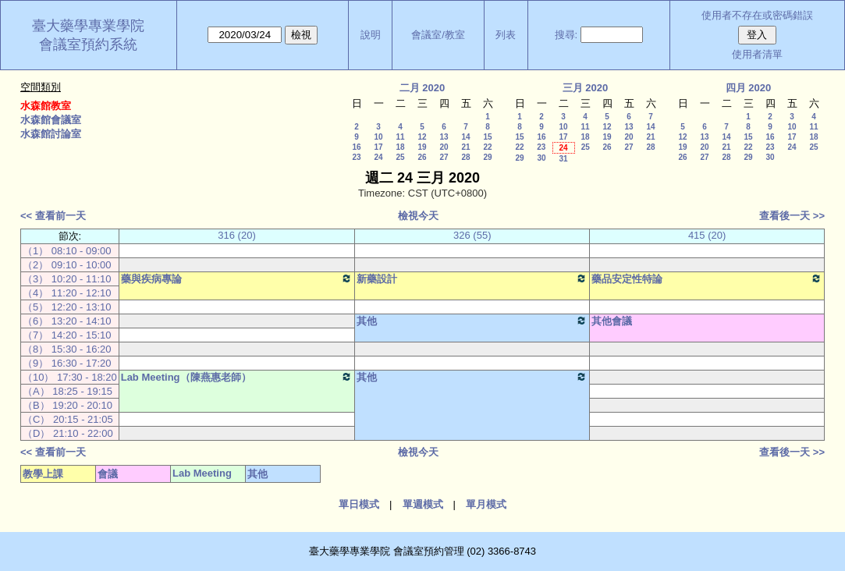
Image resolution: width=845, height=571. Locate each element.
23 (356, 157)
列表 (505, 35)
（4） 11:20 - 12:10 (67, 293)
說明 (370, 35)
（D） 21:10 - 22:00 (68, 433)
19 (421, 147)
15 (487, 137)
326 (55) (472, 235)
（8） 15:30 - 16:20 (67, 349)
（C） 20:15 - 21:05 (68, 419)
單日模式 (359, 504)
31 (563, 158)
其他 (472, 320)
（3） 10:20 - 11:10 (67, 279)
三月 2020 (586, 88)
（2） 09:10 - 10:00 (67, 265)
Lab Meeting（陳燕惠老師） (237, 377)
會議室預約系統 (88, 44)
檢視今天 (418, 216)
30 (541, 158)
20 (443, 147)
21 (465, 147)
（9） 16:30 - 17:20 (67, 363)
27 (443, 157)
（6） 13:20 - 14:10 (67, 321)
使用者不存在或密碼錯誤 (757, 15)
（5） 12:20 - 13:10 (67, 307)
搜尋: (566, 35)
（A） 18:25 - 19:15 (67, 391)
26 (421, 157)
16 (356, 147)
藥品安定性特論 (706, 278)
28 (465, 157)
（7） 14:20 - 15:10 (67, 335)
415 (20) (707, 235)
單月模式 (486, 504)
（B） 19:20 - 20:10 (67, 405)
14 (465, 137)
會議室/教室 (438, 35)
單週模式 (423, 504)
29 (487, 157)
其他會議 (611, 321)
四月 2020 (749, 88)
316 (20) (236, 235)
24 (378, 157)
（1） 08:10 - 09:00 (67, 251)
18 (400, 147)
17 (378, 147)
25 (400, 157)
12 (421, 137)
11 (400, 137)
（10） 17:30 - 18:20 (70, 377)
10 (378, 137)
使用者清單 (757, 54)
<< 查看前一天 (53, 216)
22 (487, 147)
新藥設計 (472, 278)
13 (443, 137)
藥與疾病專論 (237, 278)
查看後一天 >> (792, 216)
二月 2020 (422, 88)
